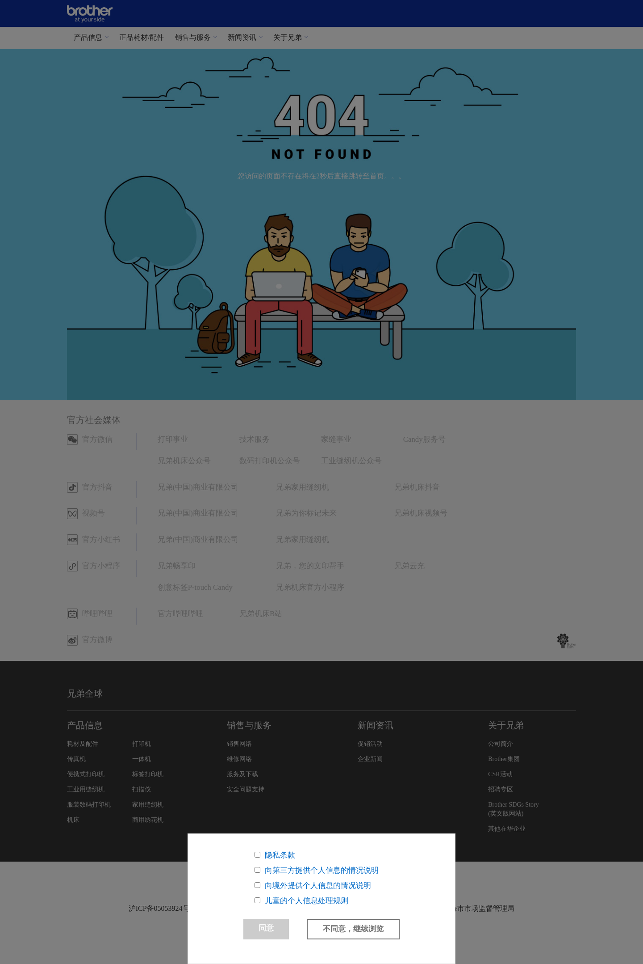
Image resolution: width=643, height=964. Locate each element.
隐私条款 (280, 855)
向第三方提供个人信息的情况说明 (322, 870)
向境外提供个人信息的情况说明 (318, 885)
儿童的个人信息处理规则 (306, 900)
